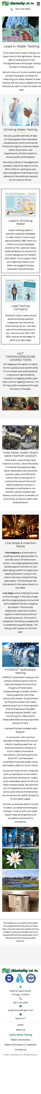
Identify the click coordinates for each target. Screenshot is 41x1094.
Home (21, 1024)
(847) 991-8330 (22, 8)
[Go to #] (9, 978)
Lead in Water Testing (20, 1034)
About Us (20, 1029)
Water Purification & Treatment (21, 1044)
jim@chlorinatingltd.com (20, 1010)
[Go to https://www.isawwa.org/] (20, 978)
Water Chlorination (20, 1039)
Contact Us (20, 1049)
